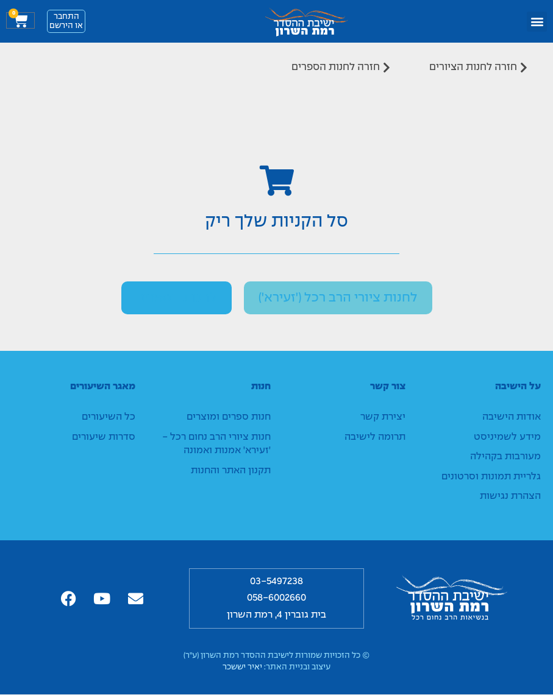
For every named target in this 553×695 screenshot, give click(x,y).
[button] (537, 22)
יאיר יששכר (242, 668)
